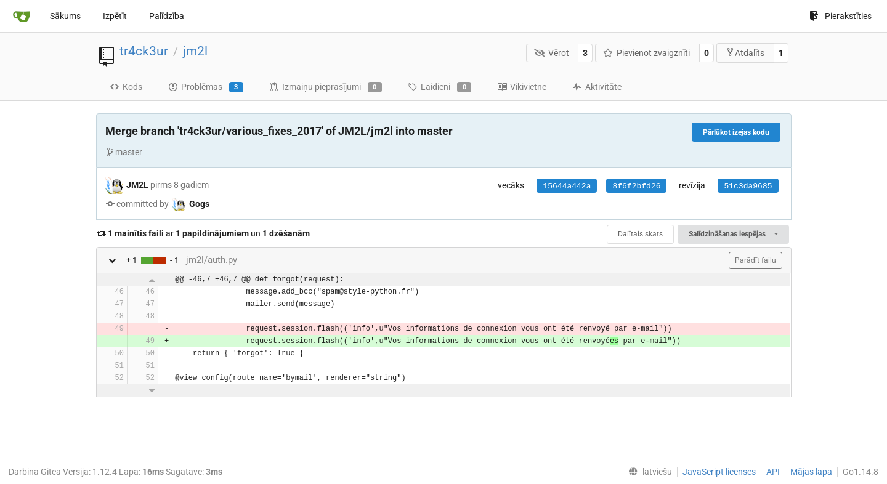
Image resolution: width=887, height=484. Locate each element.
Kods (126, 87)
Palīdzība (166, 16)
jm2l (195, 51)
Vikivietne (521, 87)
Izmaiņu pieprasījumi (325, 87)
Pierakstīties (840, 16)
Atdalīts (745, 52)
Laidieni (439, 87)
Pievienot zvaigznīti (647, 53)
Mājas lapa (811, 472)
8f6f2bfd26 (636, 186)
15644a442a (567, 186)
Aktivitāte (597, 87)
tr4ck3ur (143, 51)
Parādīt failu (755, 260)
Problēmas (205, 87)
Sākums (65, 16)
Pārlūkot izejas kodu (736, 132)
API (773, 472)
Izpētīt (115, 16)
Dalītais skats (640, 234)
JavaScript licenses (719, 472)
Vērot (551, 53)
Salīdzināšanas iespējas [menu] (733, 234)
